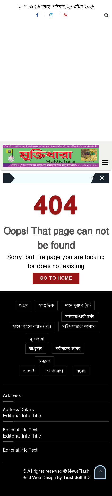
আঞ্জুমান (35, 348)
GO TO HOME (56, 278)
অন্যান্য (44, 361)
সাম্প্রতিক (46, 305)
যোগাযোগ (55, 371)
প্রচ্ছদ (23, 305)
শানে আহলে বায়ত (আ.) (32, 326)
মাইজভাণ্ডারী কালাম (78, 326)
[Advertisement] (56, 79)
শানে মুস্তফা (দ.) (78, 305)
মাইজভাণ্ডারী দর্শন (79, 316)
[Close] (97, 179)
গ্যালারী (29, 371)
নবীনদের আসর (68, 348)
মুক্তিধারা (37, 339)
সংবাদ (81, 371)
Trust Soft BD (76, 477)
